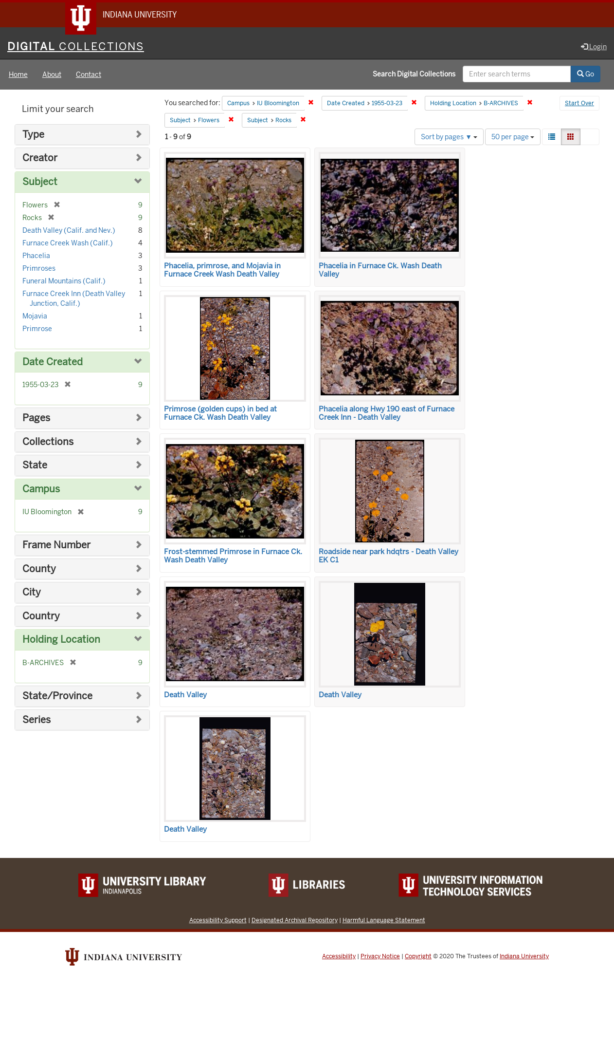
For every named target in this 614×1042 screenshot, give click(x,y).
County (39, 569)
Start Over (579, 104)
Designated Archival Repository (295, 920)
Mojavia (34, 316)
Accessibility (339, 957)
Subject (39, 182)
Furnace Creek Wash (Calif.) (67, 243)
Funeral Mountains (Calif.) (64, 281)
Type (33, 135)
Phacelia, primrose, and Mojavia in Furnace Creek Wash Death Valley (222, 270)
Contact (88, 75)
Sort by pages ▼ (449, 137)
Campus (41, 490)
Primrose (37, 329)
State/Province (57, 696)
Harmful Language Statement (384, 920)
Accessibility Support (218, 920)
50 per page (512, 137)
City (31, 593)
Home (18, 75)
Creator (39, 159)
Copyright (418, 957)
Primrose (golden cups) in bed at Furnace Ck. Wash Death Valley (220, 414)
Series (36, 720)
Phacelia (36, 256)
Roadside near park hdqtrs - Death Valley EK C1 (388, 556)
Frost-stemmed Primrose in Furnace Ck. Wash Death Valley (233, 556)
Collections (47, 442)
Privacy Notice (380, 957)
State (34, 466)
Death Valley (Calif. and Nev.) (68, 230)
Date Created (52, 362)
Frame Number (56, 546)
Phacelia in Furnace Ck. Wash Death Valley (380, 270)
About (51, 75)
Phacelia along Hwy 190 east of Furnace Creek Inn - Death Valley (386, 414)
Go (585, 74)
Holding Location (61, 640)
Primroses (38, 268)
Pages (36, 418)
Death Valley (185, 695)
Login (594, 47)
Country (41, 617)
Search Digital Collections (414, 74)
